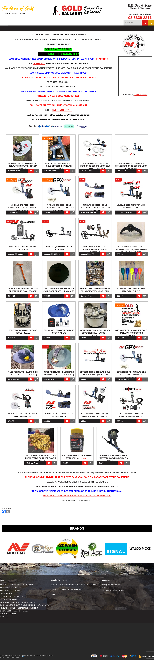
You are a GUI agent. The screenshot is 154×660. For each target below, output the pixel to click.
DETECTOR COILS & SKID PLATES (13, 596)
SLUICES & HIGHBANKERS (10, 599)
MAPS (67, 28)
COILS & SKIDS (46, 28)
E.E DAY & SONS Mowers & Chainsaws (14, 611)
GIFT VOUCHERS (6, 593)
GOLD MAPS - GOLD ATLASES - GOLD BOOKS (17, 602)
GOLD (75, 28)
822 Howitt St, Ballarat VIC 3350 (113, 590)
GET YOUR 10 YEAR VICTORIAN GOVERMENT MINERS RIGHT (74, 585)
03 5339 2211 (140, 17)
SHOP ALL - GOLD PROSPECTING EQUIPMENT (17, 584)
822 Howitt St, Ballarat (139, 14)
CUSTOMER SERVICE (8, 614)
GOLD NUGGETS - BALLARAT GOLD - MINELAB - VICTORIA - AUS (24, 605)
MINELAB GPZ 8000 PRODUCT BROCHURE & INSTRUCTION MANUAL (77, 496)
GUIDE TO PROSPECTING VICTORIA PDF (66, 590)
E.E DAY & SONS (98, 28)
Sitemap (2, 657)
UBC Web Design (16, 657)
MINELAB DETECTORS (8, 587)
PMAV (53, 594)
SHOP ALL (13, 28)
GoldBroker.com (140, 95)
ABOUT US (4, 617)
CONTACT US (114, 28)
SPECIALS (84, 28)
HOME (4, 28)
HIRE (35, 28)
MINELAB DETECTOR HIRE (10, 590)
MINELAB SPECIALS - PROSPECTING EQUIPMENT (19, 608)
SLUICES (59, 28)
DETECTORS (25, 28)
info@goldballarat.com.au (111, 585)
